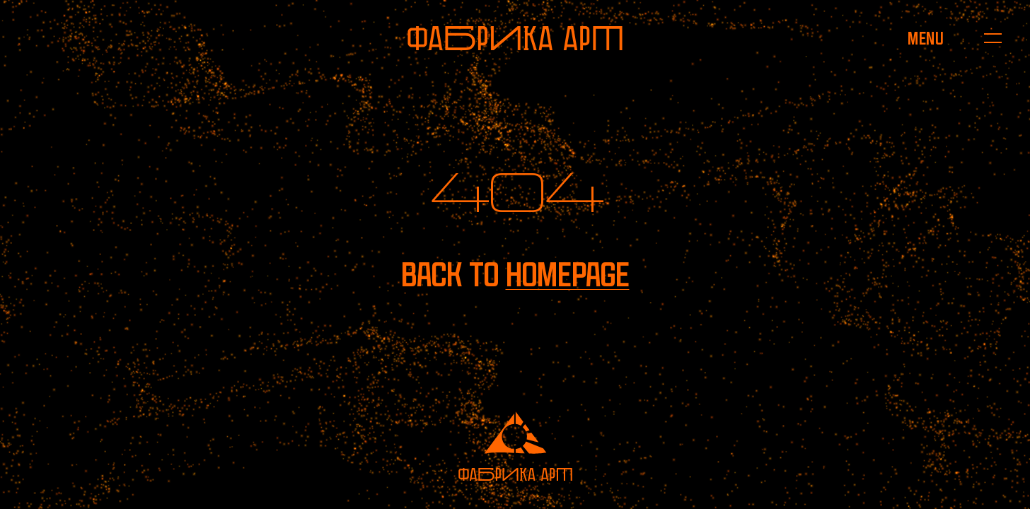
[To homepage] (515, 38)
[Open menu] (926, 38)
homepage (568, 274)
